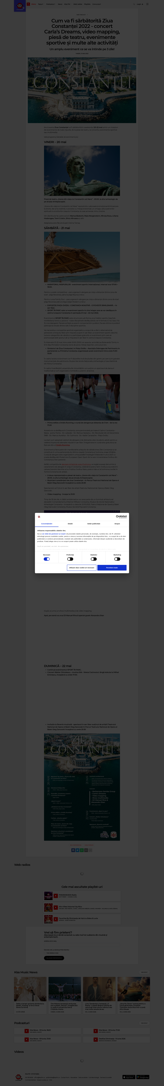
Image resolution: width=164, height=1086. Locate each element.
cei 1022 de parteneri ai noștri (54, 534)
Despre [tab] (117, 524)
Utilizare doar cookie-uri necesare (81, 568)
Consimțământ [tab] (46, 524)
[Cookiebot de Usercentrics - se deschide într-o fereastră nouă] (117, 516)
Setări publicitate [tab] (93, 524)
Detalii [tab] (70, 524)
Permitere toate (112, 568)
